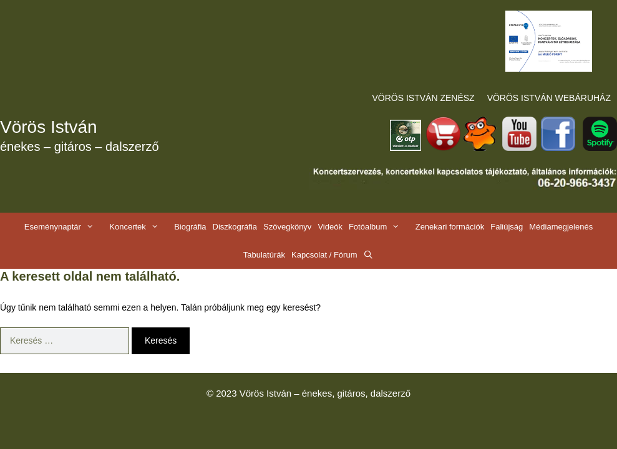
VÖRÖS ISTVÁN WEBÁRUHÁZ (549, 98)
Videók (330, 226)
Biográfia (190, 226)
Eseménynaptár (65, 227)
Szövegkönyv (287, 226)
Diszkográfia (235, 226)
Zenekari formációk (450, 226)
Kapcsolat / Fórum (324, 254)
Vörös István (48, 127)
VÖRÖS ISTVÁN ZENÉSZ (423, 98)
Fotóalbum (380, 227)
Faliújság (506, 226)
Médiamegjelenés (561, 226)
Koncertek (140, 227)
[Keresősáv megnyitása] (369, 255)
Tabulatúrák (264, 254)
